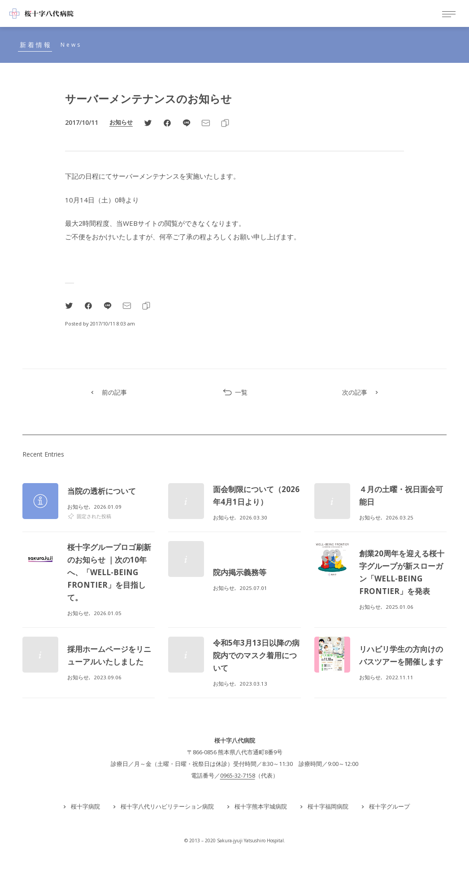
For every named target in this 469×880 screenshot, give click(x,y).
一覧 (235, 392)
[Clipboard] (225, 122)
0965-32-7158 (237, 775)
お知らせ (121, 122)
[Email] (205, 122)
